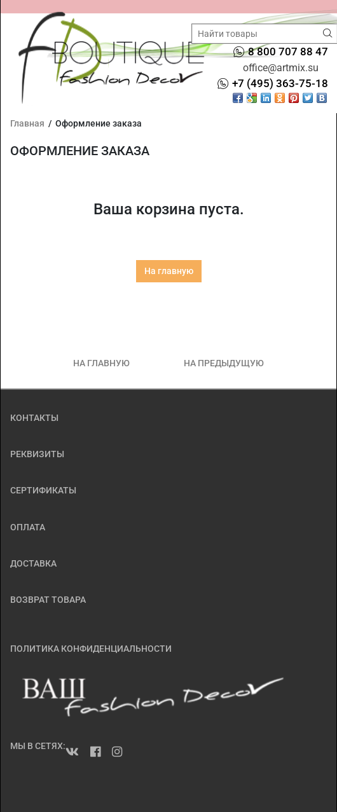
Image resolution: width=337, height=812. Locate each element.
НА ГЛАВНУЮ (101, 363)
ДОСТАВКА (33, 563)
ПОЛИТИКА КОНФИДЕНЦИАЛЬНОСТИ (91, 648)
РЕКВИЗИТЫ (37, 454)
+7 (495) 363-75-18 (280, 83)
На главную (168, 271)
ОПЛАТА (27, 527)
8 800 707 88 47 (288, 51)
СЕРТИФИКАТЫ (43, 490)
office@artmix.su (281, 68)
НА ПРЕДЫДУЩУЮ (224, 363)
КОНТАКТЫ (34, 418)
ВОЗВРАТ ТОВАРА (48, 600)
